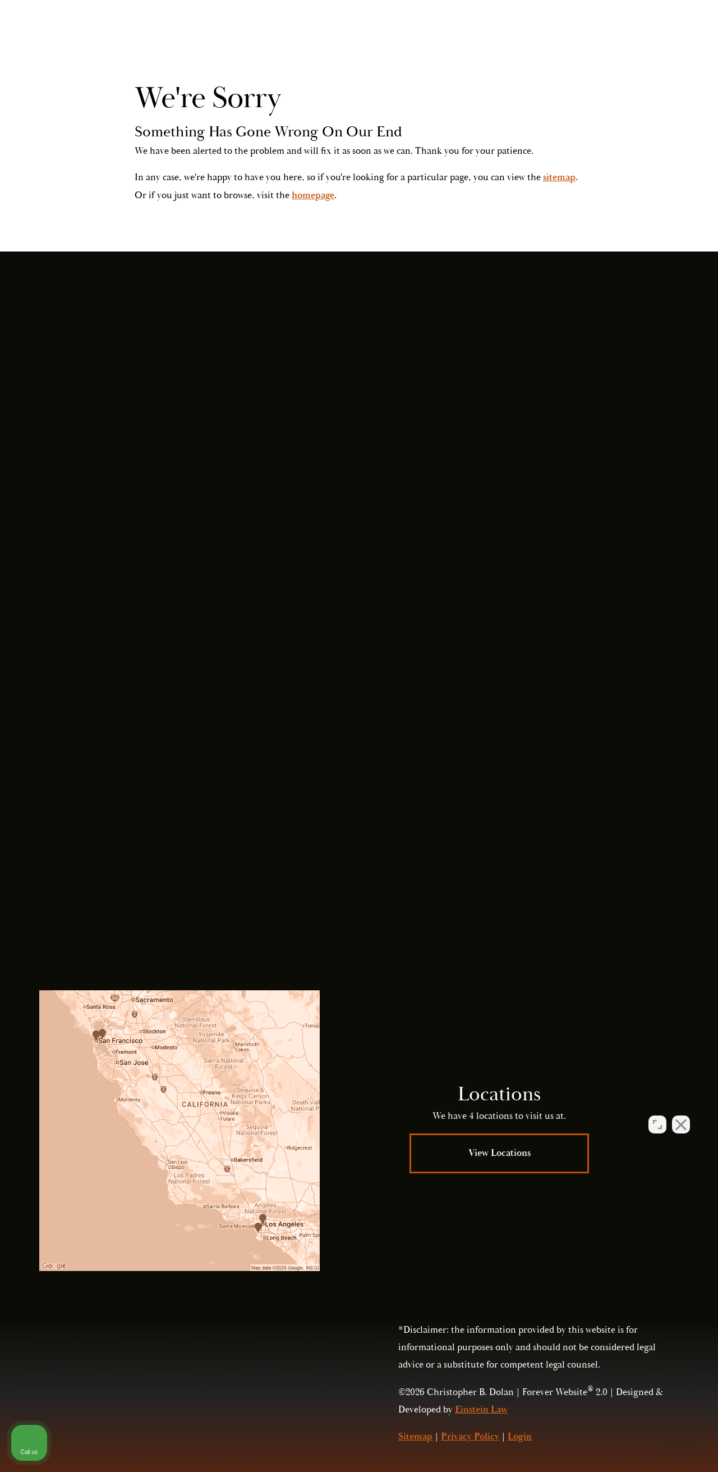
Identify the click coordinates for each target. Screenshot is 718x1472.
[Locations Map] (179, 1130)
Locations (462, 41)
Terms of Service (591, 877)
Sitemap (415, 1436)
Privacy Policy (495, 877)
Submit (528, 788)
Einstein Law (481, 1410)
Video (407, 41)
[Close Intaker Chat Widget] (681, 1113)
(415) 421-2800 (567, 852)
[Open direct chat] (657, 1113)
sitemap (559, 177)
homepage (313, 195)
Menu (655, 42)
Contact (521, 41)
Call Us (594, 41)
